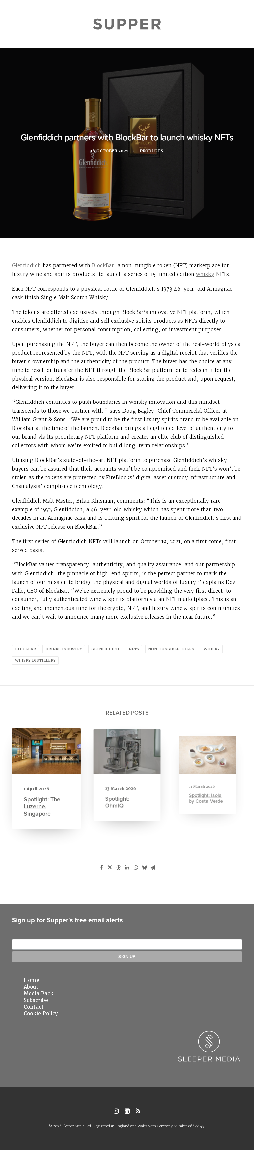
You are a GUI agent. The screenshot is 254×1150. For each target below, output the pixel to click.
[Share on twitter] (110, 868)
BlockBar (103, 265)
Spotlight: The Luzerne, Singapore (43, 801)
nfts (134, 649)
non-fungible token (171, 649)
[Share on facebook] (101, 868)
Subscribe (36, 1000)
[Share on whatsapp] (136, 868)
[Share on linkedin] (127, 868)
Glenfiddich (26, 265)
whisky (205, 274)
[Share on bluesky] (144, 868)
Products (154, 152)
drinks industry (63, 649)
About (31, 987)
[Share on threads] (118, 868)
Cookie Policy (41, 1013)
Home (31, 980)
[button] (239, 24)
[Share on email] (153, 868)
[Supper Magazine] (127, 24)
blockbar (25, 649)
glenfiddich (105, 649)
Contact (34, 1007)
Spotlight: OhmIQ (121, 791)
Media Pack (38, 993)
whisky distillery (35, 660)
